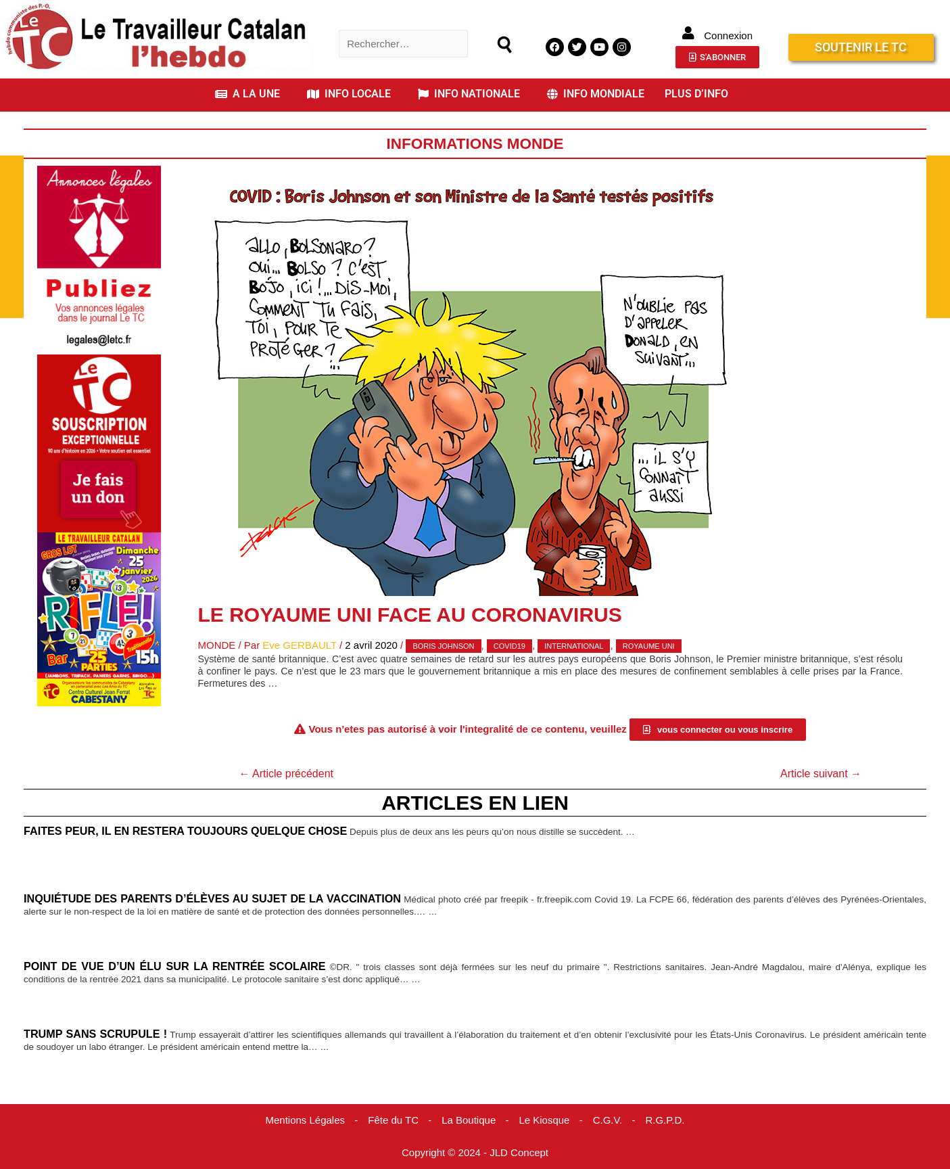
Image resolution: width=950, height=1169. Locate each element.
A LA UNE (247, 93)
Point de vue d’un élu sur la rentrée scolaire (175, 966)
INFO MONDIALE (595, 93)
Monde (217, 645)
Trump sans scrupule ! (95, 1034)
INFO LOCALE (349, 93)
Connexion (728, 35)
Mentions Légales (305, 1120)
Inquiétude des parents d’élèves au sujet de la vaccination (212, 898)
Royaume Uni (649, 646)
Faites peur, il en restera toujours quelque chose (185, 831)
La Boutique (469, 1120)
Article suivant (820, 773)
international (573, 646)
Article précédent (286, 773)
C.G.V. (608, 1120)
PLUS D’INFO (696, 93)
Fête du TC (393, 1120)
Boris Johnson (443, 646)
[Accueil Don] (99, 442)
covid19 (509, 646)
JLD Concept (519, 1152)
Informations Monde (474, 143)
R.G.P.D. (664, 1120)
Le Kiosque (544, 1120)
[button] (251, 94)
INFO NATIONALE (469, 93)
